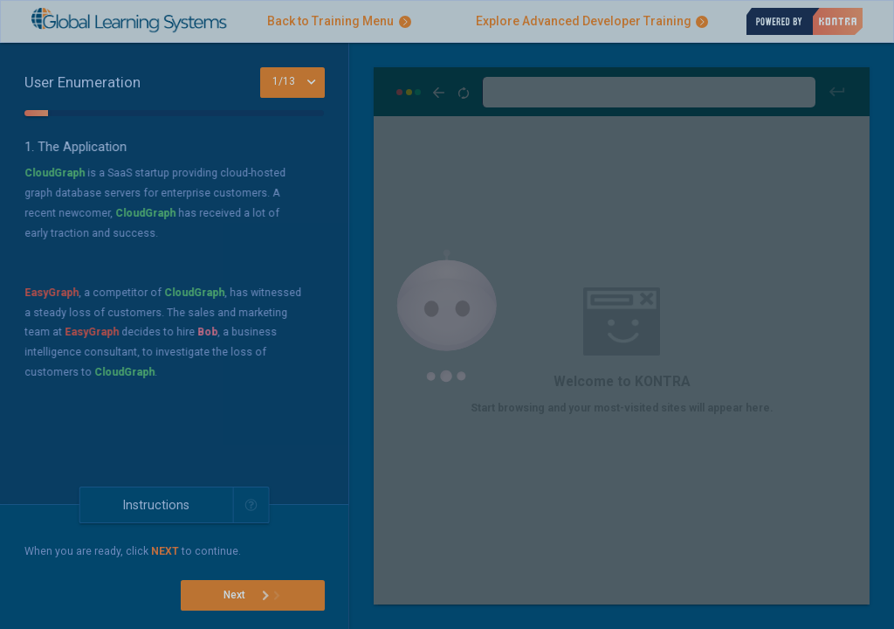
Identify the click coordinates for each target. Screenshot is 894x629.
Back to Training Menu (339, 21)
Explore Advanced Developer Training (592, 21)
